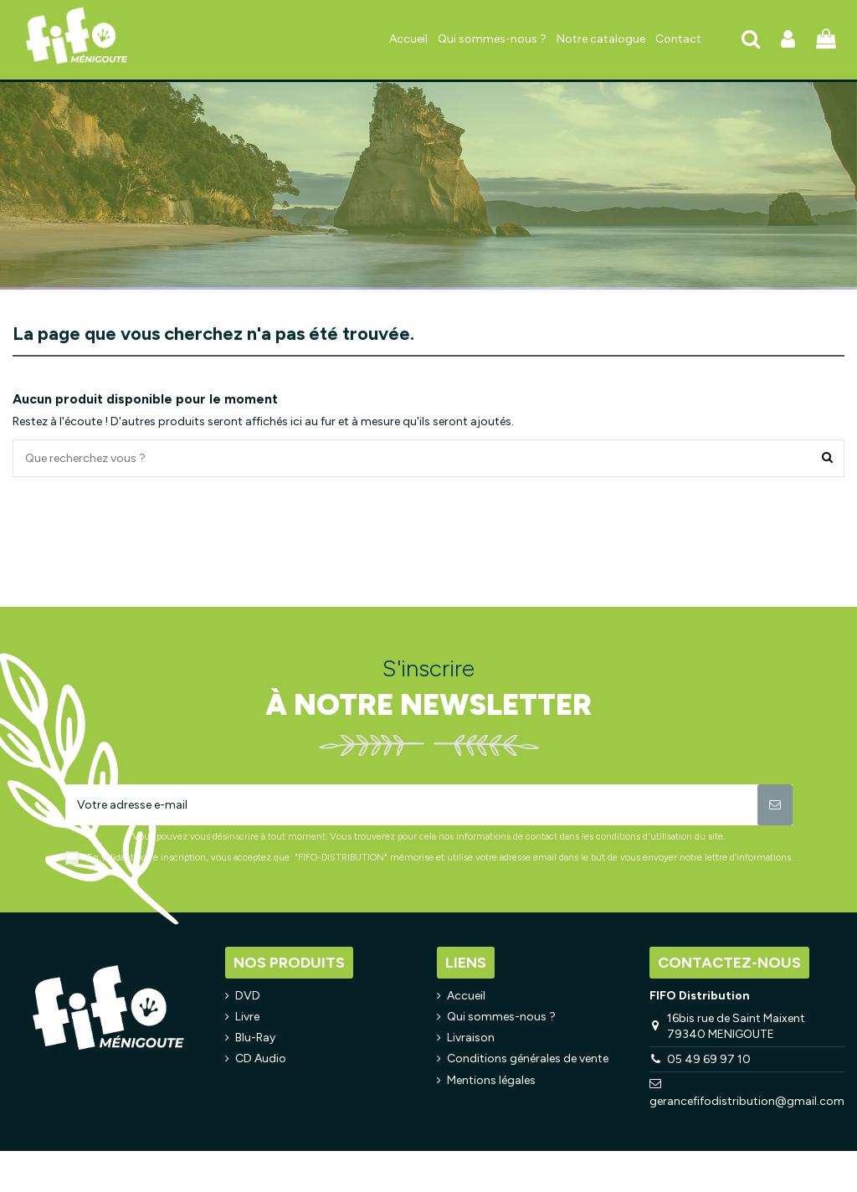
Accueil (466, 996)
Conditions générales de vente (527, 1058)
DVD (247, 996)
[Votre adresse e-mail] (411, 804)
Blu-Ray (255, 1037)
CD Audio (260, 1058)
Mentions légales (491, 1080)
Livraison (471, 1037)
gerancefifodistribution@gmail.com (746, 1101)
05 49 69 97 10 (709, 1059)
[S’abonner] (775, 804)
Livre (247, 1017)
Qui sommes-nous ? (501, 1017)
